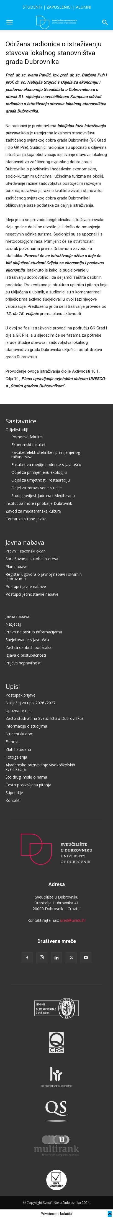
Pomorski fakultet (27, 436)
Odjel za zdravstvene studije (36, 487)
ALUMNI (83, 7)
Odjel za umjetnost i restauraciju (40, 480)
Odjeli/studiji (17, 429)
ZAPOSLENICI (59, 7)
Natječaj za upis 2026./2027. (31, 702)
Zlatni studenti (18, 749)
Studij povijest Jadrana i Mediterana (43, 495)
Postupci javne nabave (26, 586)
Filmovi (12, 741)
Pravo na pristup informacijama (34, 631)
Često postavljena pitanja (28, 784)
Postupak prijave (20, 695)
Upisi (13, 686)
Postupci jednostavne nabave (32, 594)
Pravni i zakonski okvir (25, 551)
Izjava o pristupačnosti (26, 655)
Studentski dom (20, 733)
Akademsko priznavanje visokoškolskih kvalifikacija (40, 767)
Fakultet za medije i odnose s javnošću (46, 464)
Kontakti (13, 800)
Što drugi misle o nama (26, 777)
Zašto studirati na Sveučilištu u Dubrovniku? (44, 718)
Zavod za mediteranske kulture (33, 511)
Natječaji (14, 624)
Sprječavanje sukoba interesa (32, 558)
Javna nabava (25, 542)
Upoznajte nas (19, 710)
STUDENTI (32, 7)
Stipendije (14, 792)
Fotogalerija (16, 757)
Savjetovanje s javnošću (27, 639)
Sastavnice (21, 421)
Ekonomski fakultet (28, 444)
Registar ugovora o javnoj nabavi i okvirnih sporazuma (44, 576)
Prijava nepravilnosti (24, 663)
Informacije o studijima (26, 726)
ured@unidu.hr (73, 920)
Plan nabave (16, 566)
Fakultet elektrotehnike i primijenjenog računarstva (45, 454)
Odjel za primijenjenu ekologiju (39, 472)
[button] (9, 22)
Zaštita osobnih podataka (29, 647)
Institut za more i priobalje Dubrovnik (39, 503)
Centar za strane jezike (26, 518)
